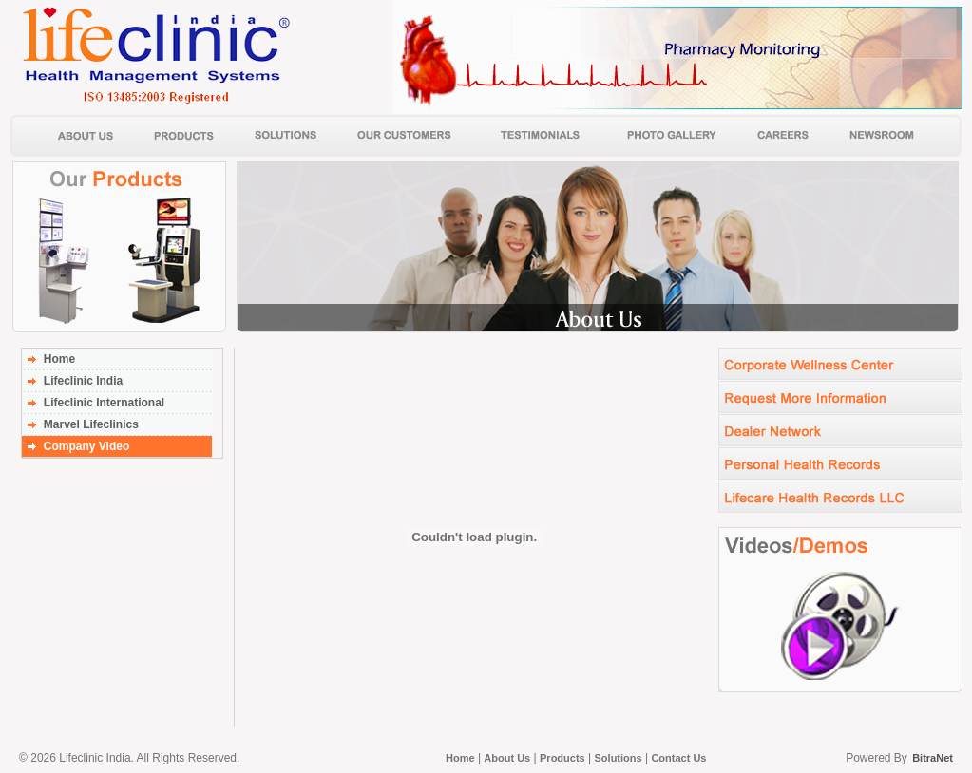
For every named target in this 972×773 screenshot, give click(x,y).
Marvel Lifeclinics (91, 424)
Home (59, 359)
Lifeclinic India (83, 380)
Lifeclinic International (104, 402)
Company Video (86, 446)
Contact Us (678, 758)
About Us (507, 758)
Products (562, 758)
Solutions (618, 758)
